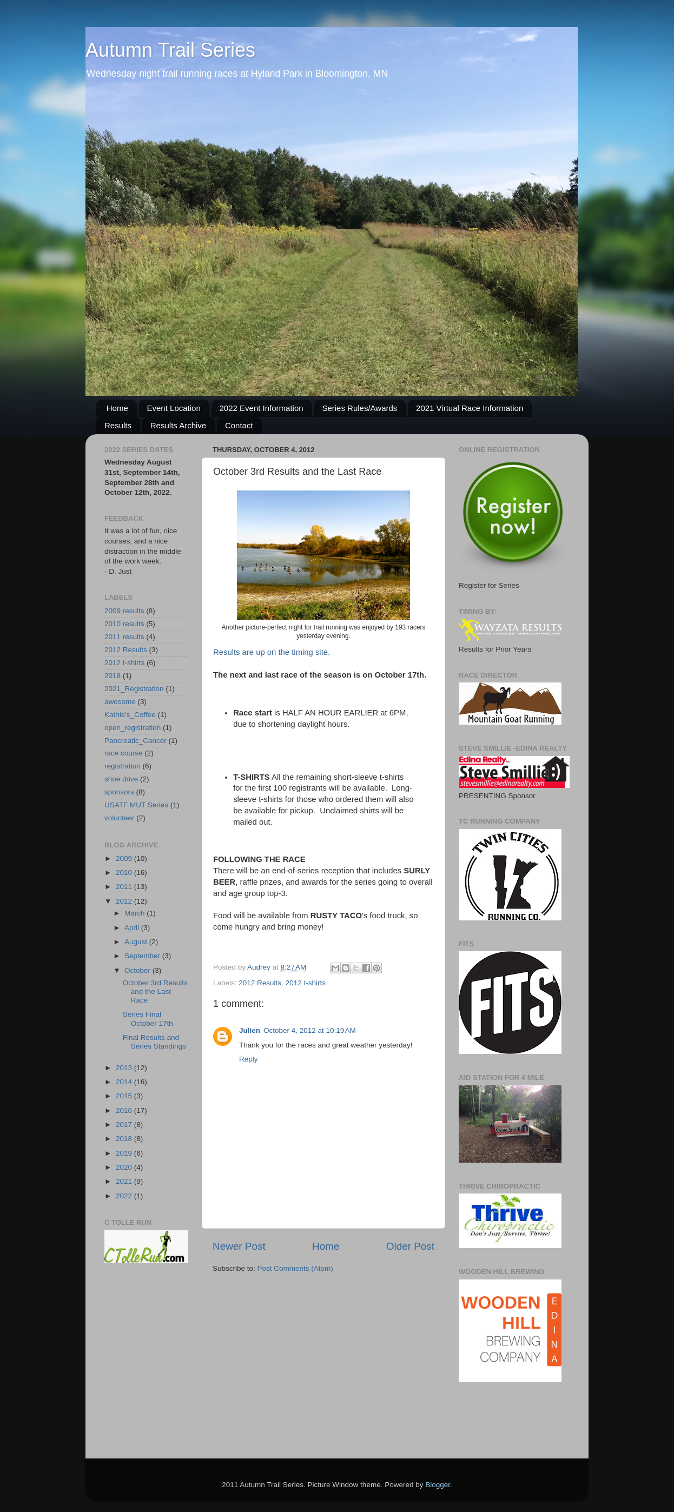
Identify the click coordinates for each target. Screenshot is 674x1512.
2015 (125, 1096)
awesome (120, 702)
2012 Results (260, 983)
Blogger (437, 1485)
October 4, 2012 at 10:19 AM (309, 1030)
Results (117, 425)
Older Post (410, 1246)
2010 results (124, 624)
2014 (125, 1082)
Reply (248, 1059)
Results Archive (178, 425)
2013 (125, 1068)
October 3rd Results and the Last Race (155, 991)
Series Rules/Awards (359, 408)
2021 (125, 1181)
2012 (125, 901)
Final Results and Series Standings (154, 1041)
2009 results (124, 611)
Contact (239, 425)
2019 (125, 1153)
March (135, 913)
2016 (125, 1110)
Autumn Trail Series (170, 50)
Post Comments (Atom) (295, 1268)
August (136, 942)
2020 (125, 1167)
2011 (125, 887)
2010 (125, 872)
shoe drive (121, 779)
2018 (112, 676)
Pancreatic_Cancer (135, 741)
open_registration (132, 728)
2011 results (124, 637)
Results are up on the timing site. (271, 652)
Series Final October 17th (148, 1018)
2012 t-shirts (306, 983)
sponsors (119, 792)
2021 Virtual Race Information (469, 408)
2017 (125, 1124)
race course (123, 753)
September (143, 956)
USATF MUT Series (136, 805)
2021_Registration (134, 689)
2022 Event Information (261, 408)
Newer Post (239, 1246)
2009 (125, 858)
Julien (249, 1030)
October (138, 970)
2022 (125, 1196)
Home (117, 408)
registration (122, 766)
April (132, 928)
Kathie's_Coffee (130, 715)
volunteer (119, 818)
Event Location (174, 408)
